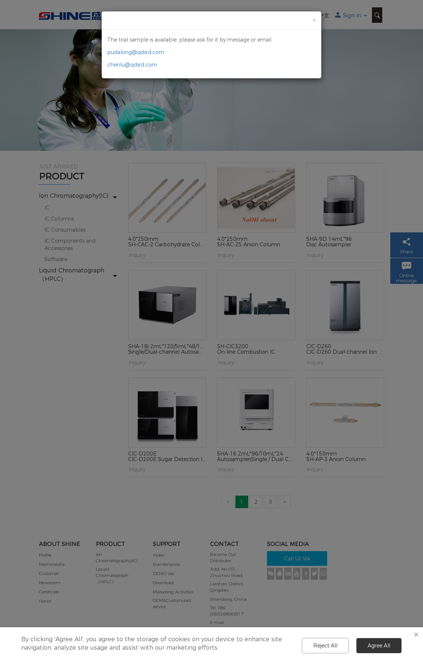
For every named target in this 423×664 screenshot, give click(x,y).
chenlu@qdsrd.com (132, 64)
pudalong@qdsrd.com (135, 52)
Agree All (379, 645)
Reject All (325, 645)
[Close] (314, 20)
